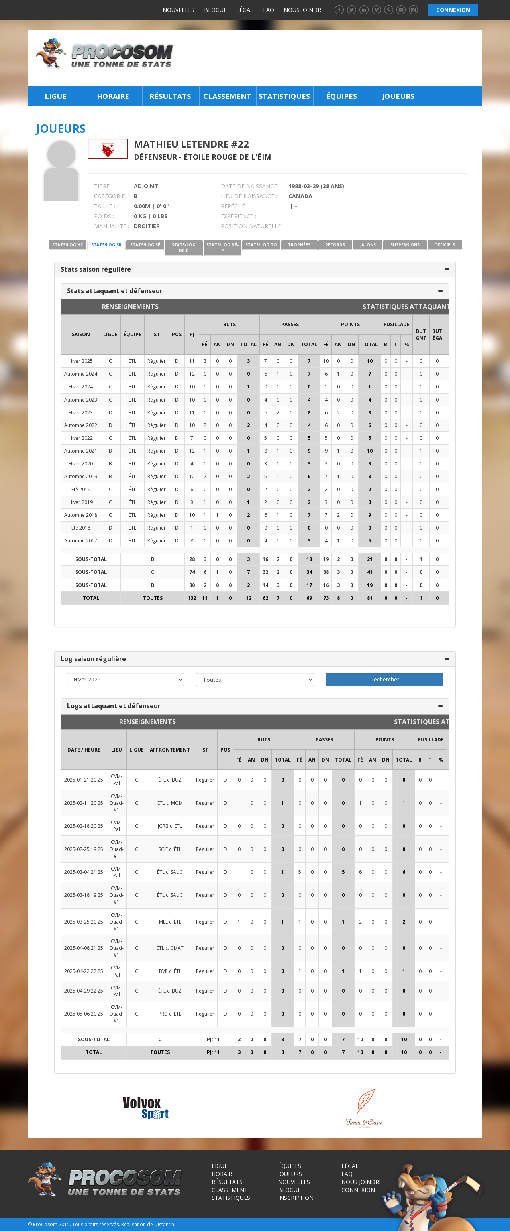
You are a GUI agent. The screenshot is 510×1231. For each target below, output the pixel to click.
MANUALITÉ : (111, 226)
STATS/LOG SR (106, 245)
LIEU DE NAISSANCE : (249, 196)
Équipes (341, 96)
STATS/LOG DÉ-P (222, 247)
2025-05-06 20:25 (83, 1013)
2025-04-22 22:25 (83, 971)
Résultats (170, 96)
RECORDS (335, 245)
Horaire (113, 96)
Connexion (358, 1190)
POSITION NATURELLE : (252, 226)
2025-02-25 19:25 (83, 849)
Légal (244, 10)
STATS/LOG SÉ (145, 245)
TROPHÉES (299, 245)
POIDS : (104, 216)
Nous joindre (304, 10)
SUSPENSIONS (405, 245)
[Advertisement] (330, 58)
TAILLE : (104, 206)
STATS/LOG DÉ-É (184, 247)
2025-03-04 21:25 (83, 872)
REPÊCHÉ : (234, 206)
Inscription (296, 1197)
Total (248, 344)
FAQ (268, 10)
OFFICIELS (444, 245)
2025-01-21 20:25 (83, 779)
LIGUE (110, 334)
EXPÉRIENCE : (238, 216)
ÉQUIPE (132, 334)
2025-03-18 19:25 (83, 895)
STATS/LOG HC (67, 245)
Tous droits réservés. (96, 1224)
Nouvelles (178, 10)
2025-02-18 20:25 (83, 826)
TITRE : (103, 186)
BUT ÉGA (437, 334)
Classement (227, 96)
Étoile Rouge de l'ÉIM (227, 157)
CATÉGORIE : (111, 196)
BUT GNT (421, 334)
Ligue (56, 96)
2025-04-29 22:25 (83, 990)
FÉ (205, 344)
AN (217, 344)
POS (177, 334)
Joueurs (398, 96)
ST (157, 334)
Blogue (215, 10)
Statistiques (284, 96)
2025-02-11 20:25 (83, 803)
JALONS (368, 245)
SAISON (81, 334)
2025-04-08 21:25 (83, 948)
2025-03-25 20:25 (83, 921)
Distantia (164, 1224)
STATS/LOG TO (261, 245)
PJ (192, 334)
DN (230, 344)
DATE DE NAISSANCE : (250, 186)
